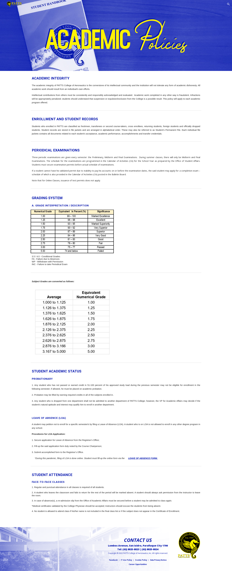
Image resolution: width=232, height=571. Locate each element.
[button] (228, 4)
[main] (116, 89)
